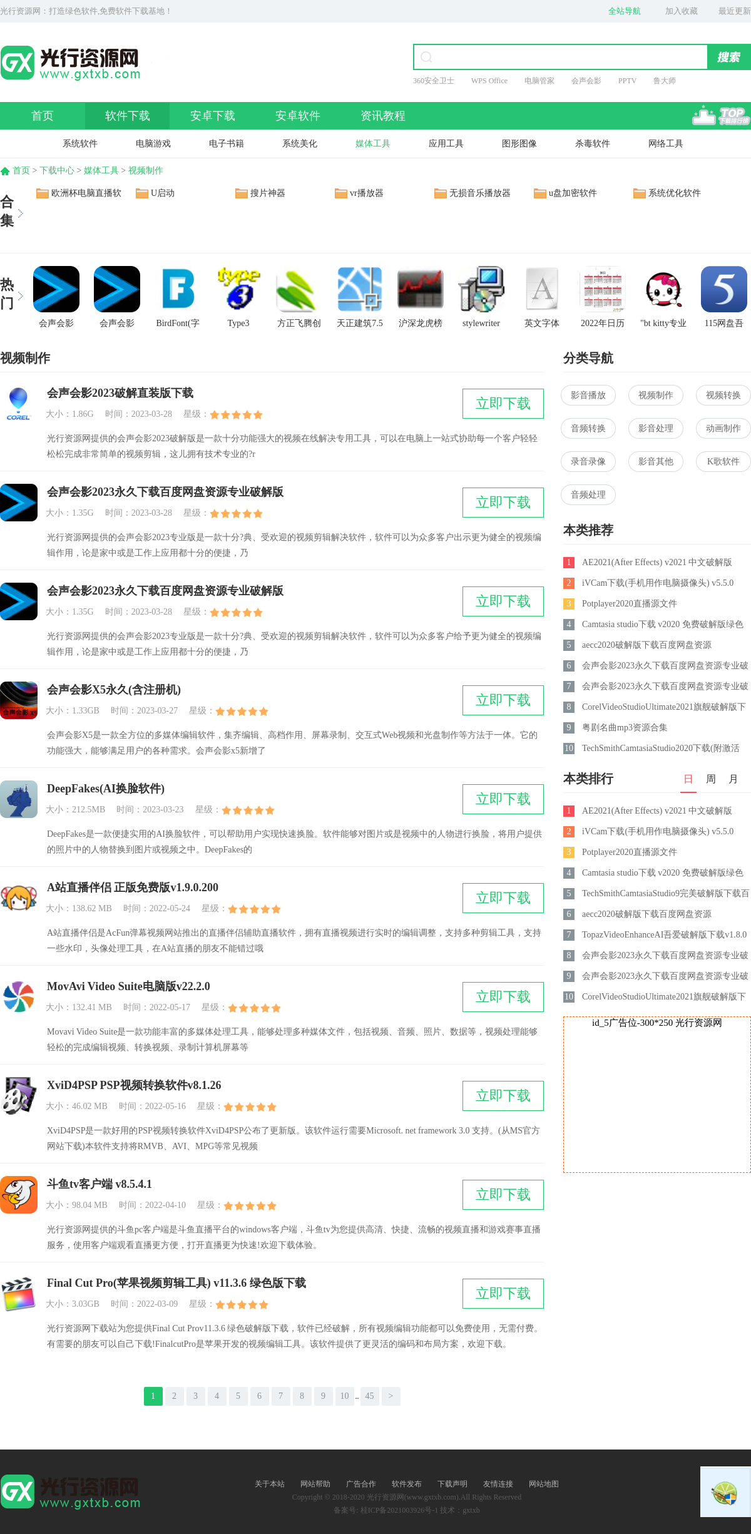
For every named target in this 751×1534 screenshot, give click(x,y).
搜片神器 (267, 193)
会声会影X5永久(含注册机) (114, 689)
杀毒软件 (592, 143)
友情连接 (498, 1484)
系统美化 (299, 143)
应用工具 (446, 143)
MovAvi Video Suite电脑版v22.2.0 (128, 986)
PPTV (627, 80)
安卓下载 (212, 116)
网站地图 (544, 1484)
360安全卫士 (433, 80)
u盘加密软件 (573, 193)
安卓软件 (297, 116)
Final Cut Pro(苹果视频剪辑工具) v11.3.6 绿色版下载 (176, 1283)
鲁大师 (664, 80)
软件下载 (127, 116)
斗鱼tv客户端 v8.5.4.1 (99, 1184)
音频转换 (588, 428)
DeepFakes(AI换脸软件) (106, 788)
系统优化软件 (674, 193)
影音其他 (655, 461)
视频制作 (145, 170)
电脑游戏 (153, 143)
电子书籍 (226, 143)
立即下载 (503, 403)
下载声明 (452, 1484)
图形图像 (519, 143)
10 (344, 1396)
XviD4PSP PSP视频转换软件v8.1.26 (134, 1085)
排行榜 (721, 115)
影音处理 (655, 428)
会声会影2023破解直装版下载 (120, 393)
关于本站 (270, 1484)
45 (369, 1396)
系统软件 (80, 143)
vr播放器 (367, 193)
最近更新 (734, 11)
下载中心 (56, 170)
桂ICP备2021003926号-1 (399, 1510)
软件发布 (407, 1484)
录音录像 (588, 461)
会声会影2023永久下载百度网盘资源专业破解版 (165, 492)
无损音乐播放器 (480, 193)
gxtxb (470, 1510)
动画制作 (723, 428)
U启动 (163, 193)
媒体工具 (373, 143)
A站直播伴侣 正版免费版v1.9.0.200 (132, 887)
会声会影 (586, 80)
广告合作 (361, 1484)
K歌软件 (723, 461)
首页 (42, 116)
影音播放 (588, 395)
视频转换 (723, 395)
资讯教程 (383, 116)
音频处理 (588, 494)
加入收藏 (681, 11)
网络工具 (665, 143)
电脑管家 (539, 80)
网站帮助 (315, 1484)
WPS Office (489, 80)
